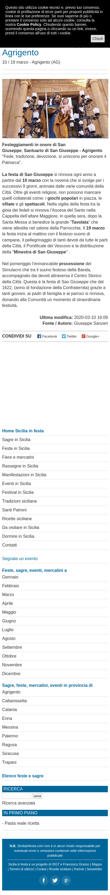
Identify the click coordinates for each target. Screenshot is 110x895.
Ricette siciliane (17, 518)
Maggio (9, 612)
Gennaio (10, 577)
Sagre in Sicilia (16, 439)
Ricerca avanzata (18, 803)
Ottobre (9, 656)
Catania (9, 709)
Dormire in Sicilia (18, 536)
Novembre (12, 665)
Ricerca (13, 789)
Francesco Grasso (76, 864)
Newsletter (94, 869)
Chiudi (97, 38)
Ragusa (9, 744)
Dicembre (11, 673)
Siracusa (10, 753)
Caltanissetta (14, 701)
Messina (10, 727)
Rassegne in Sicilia (20, 466)
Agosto (8, 638)
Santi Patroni (14, 510)
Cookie (41, 869)
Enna (7, 718)
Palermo (10, 736)
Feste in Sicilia (16, 448)
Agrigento (41, 62)
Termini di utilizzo (21, 869)
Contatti (9, 545)
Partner (79, 869)
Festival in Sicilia (18, 492)
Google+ (93, 336)
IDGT (56, 864)
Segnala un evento (20, 558)
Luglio (8, 629)
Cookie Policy (29, 24)
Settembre (12, 647)
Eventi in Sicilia (16, 483)
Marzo (8, 594)
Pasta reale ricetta (22, 823)
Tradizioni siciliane (19, 501)
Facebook (49, 336)
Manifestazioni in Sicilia (24, 475)
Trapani (9, 762)
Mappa (97, 864)
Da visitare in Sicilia (20, 527)
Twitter (72, 336)
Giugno (9, 621)
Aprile (7, 603)
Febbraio (10, 586)
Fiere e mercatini (18, 457)
